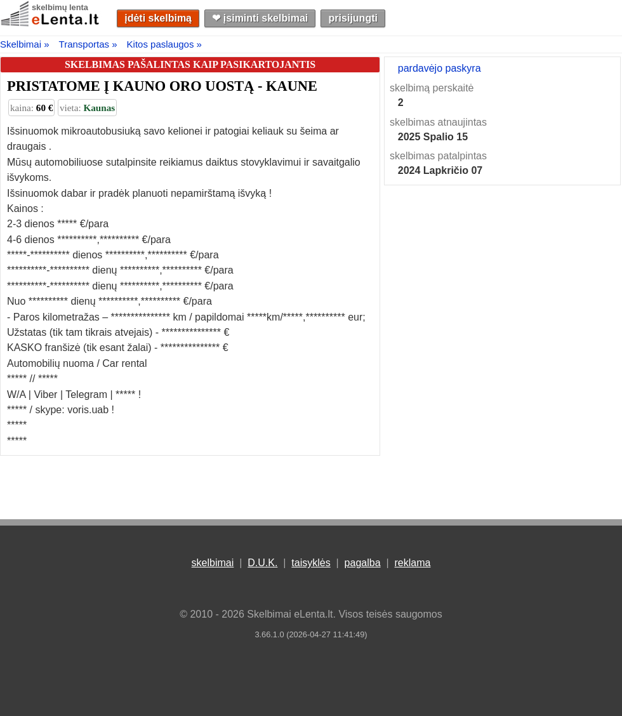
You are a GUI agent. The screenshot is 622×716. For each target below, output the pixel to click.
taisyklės (310, 562)
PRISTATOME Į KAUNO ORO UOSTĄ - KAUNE (162, 86)
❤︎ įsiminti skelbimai (260, 18)
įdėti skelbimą (158, 18)
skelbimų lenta (60, 7)
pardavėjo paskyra (439, 68)
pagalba (363, 562)
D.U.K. (262, 562)
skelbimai (213, 562)
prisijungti (353, 18)
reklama (412, 562)
